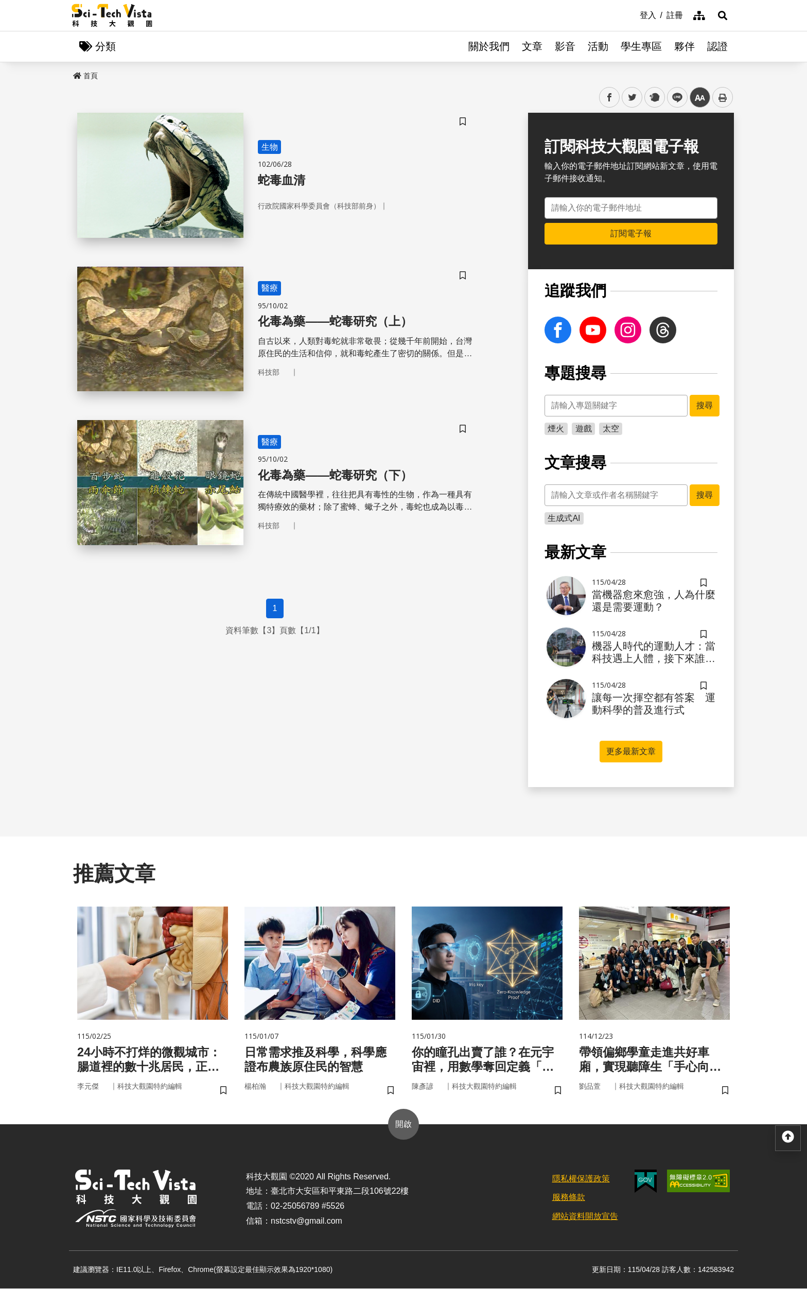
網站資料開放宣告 (585, 1217)
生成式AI (564, 518)
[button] (722, 15)
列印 (722, 97)
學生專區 (641, 46)
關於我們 (489, 46)
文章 (532, 46)
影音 (565, 46)
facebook (610, 97)
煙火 (556, 428)
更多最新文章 (631, 751)
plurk (654, 97)
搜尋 (704, 405)
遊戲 (583, 428)
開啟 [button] (403, 1124)
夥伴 (684, 46)
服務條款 (568, 1198)
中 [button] (700, 97)
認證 (717, 46)
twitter (632, 97)
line (674, 97)
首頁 (85, 76)
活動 (598, 46)
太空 (611, 428)
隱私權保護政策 (581, 1179)
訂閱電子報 (631, 233)
